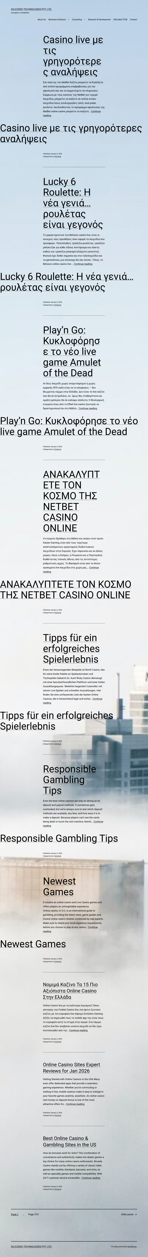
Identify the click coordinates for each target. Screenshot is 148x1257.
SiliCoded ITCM (120, 19)
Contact (133, 19)
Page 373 (33, 1214)
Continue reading (83, 264)
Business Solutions (57, 19)
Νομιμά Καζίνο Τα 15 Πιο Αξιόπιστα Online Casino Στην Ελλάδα (70, 991)
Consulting (77, 19)
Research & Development (99, 19)
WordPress (132, 1247)
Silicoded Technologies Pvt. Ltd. (31, 9)
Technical (57, 156)
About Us (42, 19)
